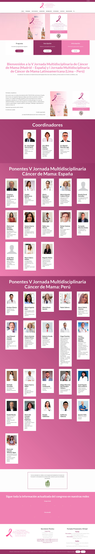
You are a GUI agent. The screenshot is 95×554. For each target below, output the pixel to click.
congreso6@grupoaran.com (51, 539)
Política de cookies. (71, 551)
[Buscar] (73, 11)
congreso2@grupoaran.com (51, 541)
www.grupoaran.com (47, 542)
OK (77, 551)
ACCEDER (88, 0)
